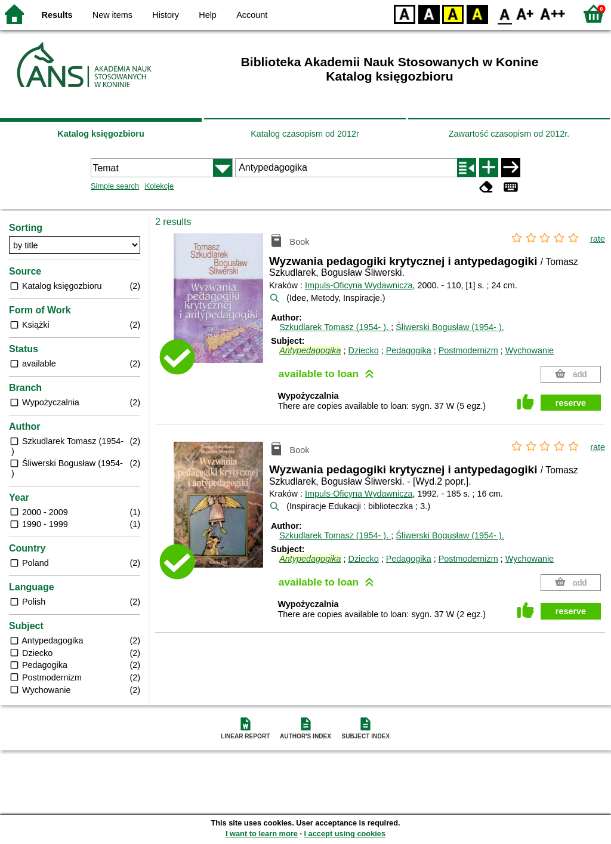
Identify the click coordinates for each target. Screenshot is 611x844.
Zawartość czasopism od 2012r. (509, 133)
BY (477, 13)
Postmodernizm (468, 350)
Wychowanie (529, 350)
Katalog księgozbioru (100, 133)
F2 (552, 13)
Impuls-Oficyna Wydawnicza (359, 285)
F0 (504, 13)
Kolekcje (159, 185)
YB (452, 13)
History (165, 15)
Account (251, 15)
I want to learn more (262, 833)
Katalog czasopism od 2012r (305, 133)
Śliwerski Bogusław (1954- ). (450, 327)
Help (208, 15)
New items (112, 15)
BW (429, 13)
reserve (571, 403)
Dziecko (363, 350)
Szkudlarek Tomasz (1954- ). (335, 327)
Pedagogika (408, 350)
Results (57, 15)
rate (597, 239)
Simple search (115, 185)
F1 (525, 13)
